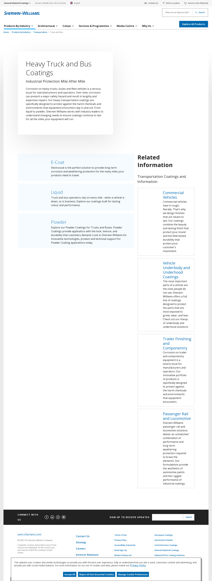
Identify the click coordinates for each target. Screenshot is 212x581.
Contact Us (83, 536)
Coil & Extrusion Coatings (165, 545)
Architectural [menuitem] (46, 26)
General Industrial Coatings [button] (16, 3)
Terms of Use (120, 535)
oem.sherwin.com (29, 534)
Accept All (69, 574)
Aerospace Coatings (163, 535)
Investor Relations (87, 554)
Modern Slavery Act (123, 555)
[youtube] (64, 517)
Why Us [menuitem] (146, 26)
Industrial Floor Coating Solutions (169, 555)
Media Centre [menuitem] (125, 26)
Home (6, 32)
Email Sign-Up (120, 550)
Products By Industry (21, 32)
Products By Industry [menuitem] (17, 26)
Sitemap (81, 542)
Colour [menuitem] (67, 26)
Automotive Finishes (163, 540)
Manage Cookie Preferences (133, 574)
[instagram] (58, 517)
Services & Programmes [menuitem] (94, 26)
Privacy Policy (120, 540)
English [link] (75, 4)
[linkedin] (52, 517)
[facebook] (46, 517)
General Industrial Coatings (166, 550)
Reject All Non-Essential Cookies (96, 574)
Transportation (40, 32)
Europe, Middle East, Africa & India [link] (50, 3)
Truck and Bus (56, 32)
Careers (81, 548)
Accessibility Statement (124, 545)
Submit (189, 517)
